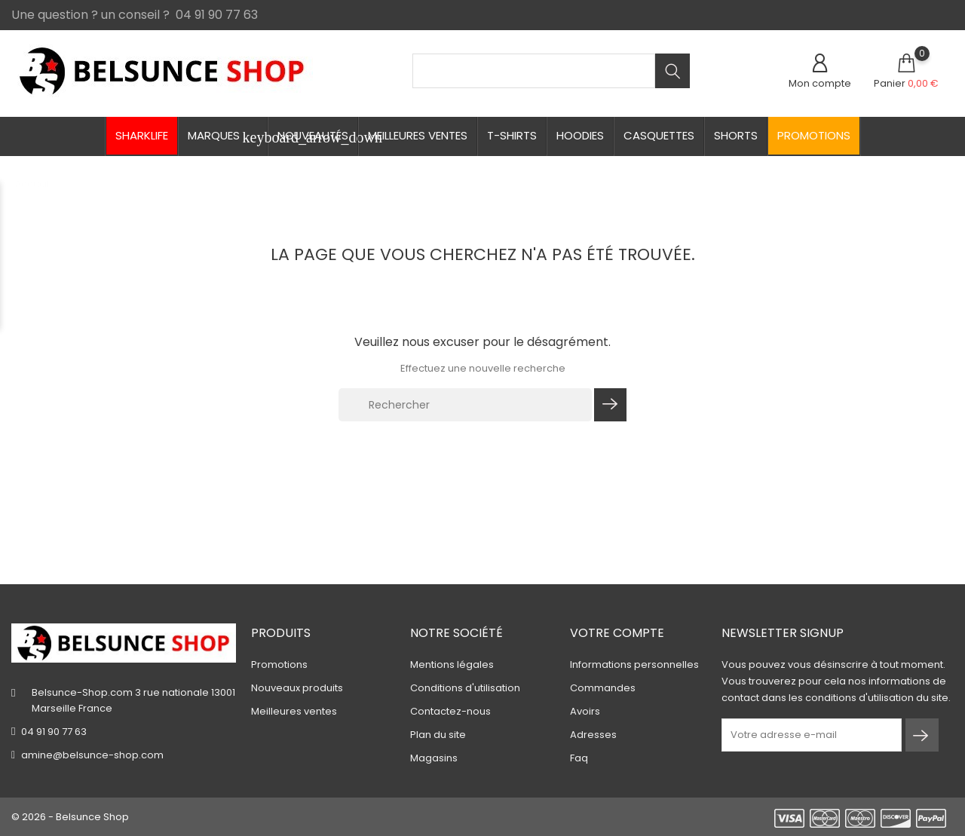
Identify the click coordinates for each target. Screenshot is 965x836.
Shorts (736, 135)
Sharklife (141, 135)
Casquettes (658, 135)
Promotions (813, 135)
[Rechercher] (465, 404)
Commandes (603, 688)
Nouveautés (312, 135)
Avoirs (585, 711)
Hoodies (580, 135)
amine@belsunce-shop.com (92, 755)
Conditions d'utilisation (465, 688)
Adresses (593, 734)
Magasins (434, 758)
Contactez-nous (450, 711)
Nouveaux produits (297, 688)
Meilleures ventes (417, 135)
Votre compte (617, 633)
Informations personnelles (634, 664)
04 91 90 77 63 (54, 731)
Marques (228, 136)
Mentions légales (452, 664)
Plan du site (438, 734)
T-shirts (512, 135)
